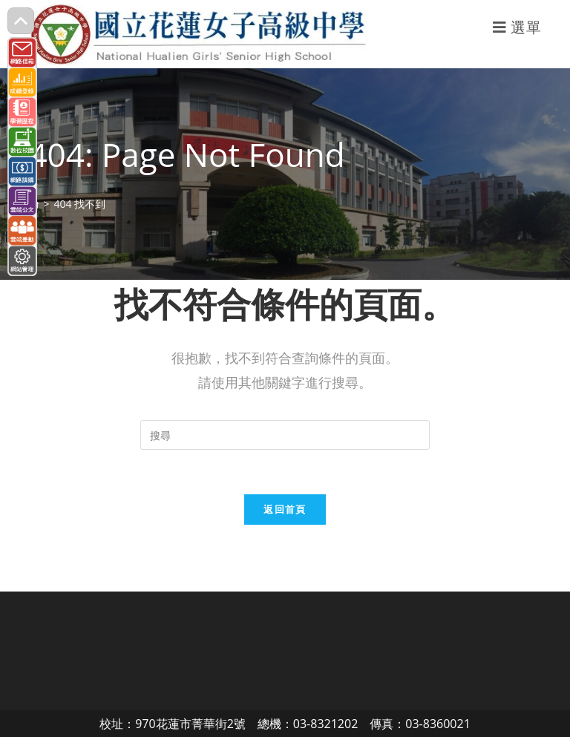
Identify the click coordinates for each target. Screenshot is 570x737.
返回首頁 (284, 509)
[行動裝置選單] (517, 27)
